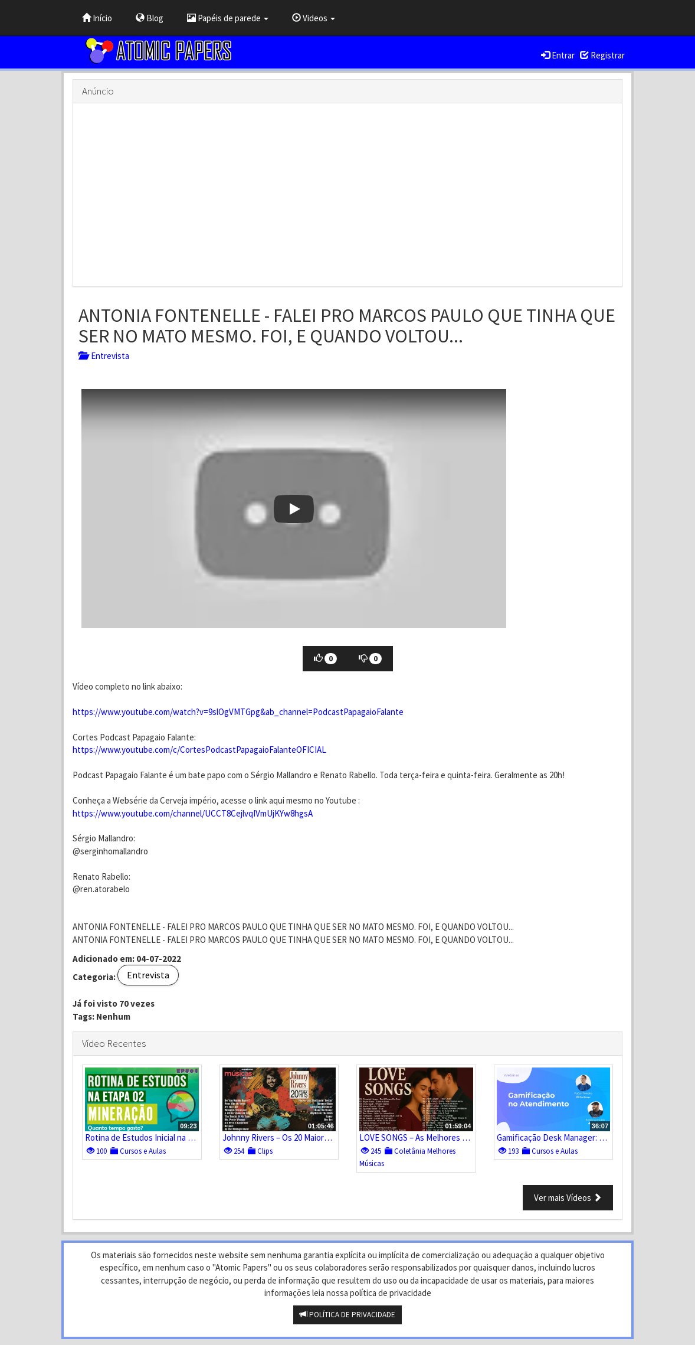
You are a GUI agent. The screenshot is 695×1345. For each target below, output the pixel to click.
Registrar (602, 55)
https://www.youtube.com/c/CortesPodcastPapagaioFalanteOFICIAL (199, 749)
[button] (293, 508)
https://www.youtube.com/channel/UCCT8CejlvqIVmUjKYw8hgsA (193, 813)
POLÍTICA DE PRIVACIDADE (347, 1315)
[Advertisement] (347, 195)
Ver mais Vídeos (568, 1197)
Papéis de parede (227, 18)
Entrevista (103, 355)
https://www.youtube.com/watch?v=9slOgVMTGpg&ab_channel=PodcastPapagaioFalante (238, 711)
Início (97, 18)
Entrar (558, 55)
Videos (313, 18)
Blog (149, 18)
